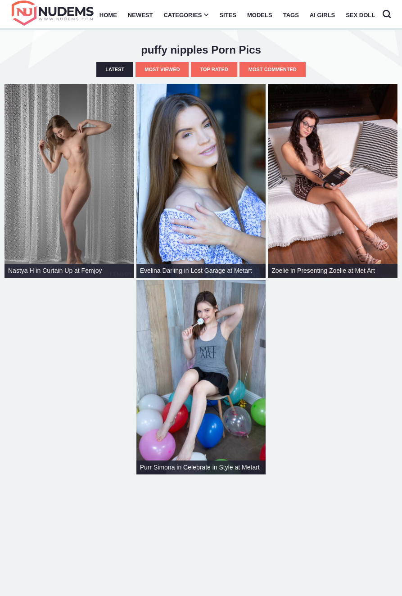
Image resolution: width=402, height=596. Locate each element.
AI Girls (322, 15)
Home (108, 15)
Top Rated (214, 69)
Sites (227, 15)
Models (259, 15)
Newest (140, 15)
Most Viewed (162, 69)
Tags (291, 15)
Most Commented (272, 69)
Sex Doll (360, 15)
